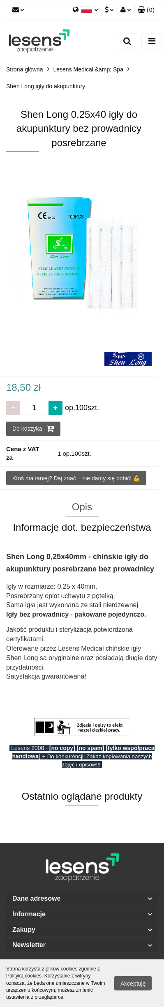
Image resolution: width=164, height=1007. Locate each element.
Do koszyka (33, 428)
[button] (146, 10)
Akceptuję (133, 983)
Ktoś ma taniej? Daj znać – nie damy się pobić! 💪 (76, 478)
